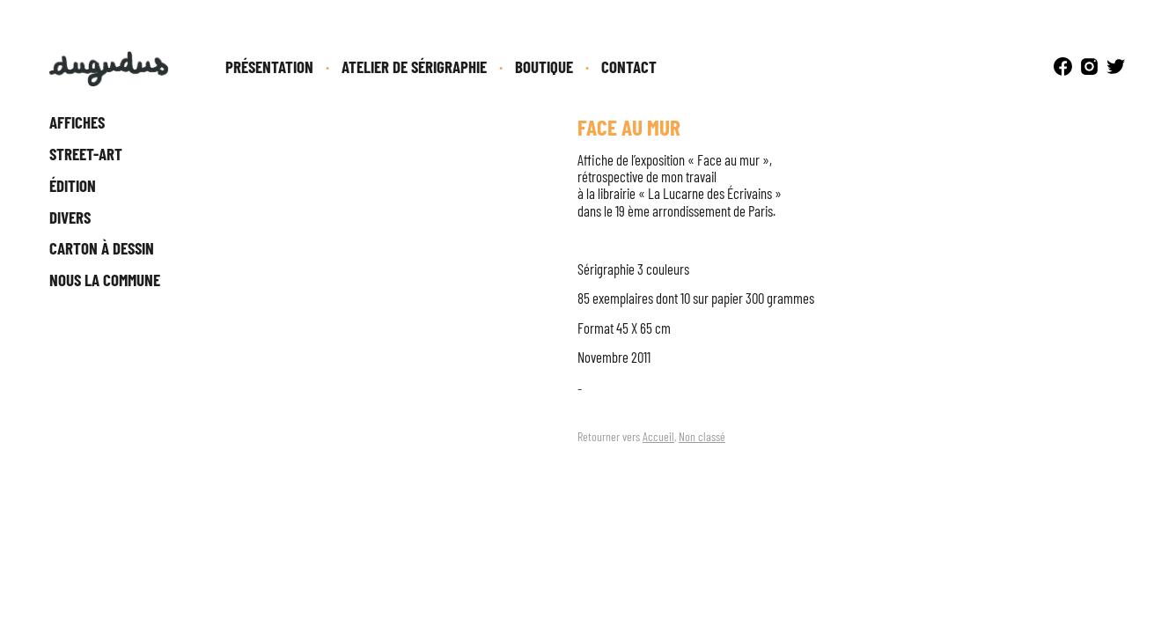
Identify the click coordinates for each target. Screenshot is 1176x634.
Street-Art (85, 154)
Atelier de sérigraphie (414, 67)
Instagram (1089, 66)
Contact (629, 67)
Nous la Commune (104, 279)
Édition (72, 185)
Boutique (544, 67)
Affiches (77, 122)
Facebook (1063, 66)
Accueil (658, 436)
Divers (70, 217)
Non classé (702, 436)
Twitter (1116, 66)
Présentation (269, 67)
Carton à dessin (101, 248)
